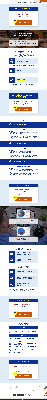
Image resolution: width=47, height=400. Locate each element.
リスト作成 (16, 387)
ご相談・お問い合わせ (23, 22)
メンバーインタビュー (34, 386)
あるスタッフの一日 (34, 387)
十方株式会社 (18, 395)
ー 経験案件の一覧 (8, 387)
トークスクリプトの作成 (17, 386)
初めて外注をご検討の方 (8, 388)
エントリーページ (34, 390)
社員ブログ (39, 386)
